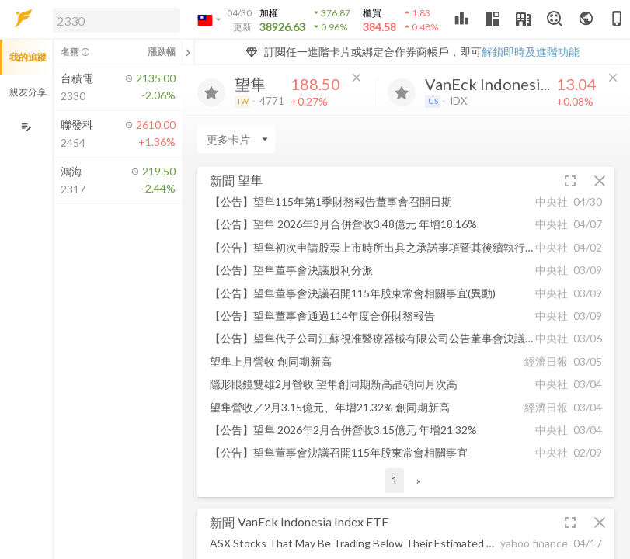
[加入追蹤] (211, 92)
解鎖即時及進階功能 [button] (531, 51)
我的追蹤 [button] (28, 57)
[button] (113, 19)
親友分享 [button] (28, 92)
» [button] (418, 480)
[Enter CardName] (236, 139)
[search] (116, 20)
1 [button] (395, 480)
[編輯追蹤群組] (26, 126)
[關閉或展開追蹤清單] (188, 52)
